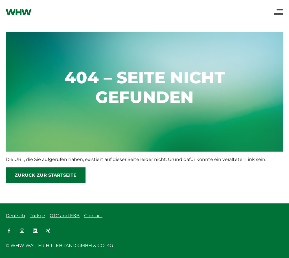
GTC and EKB (65, 215)
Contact (93, 215)
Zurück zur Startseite (45, 175)
